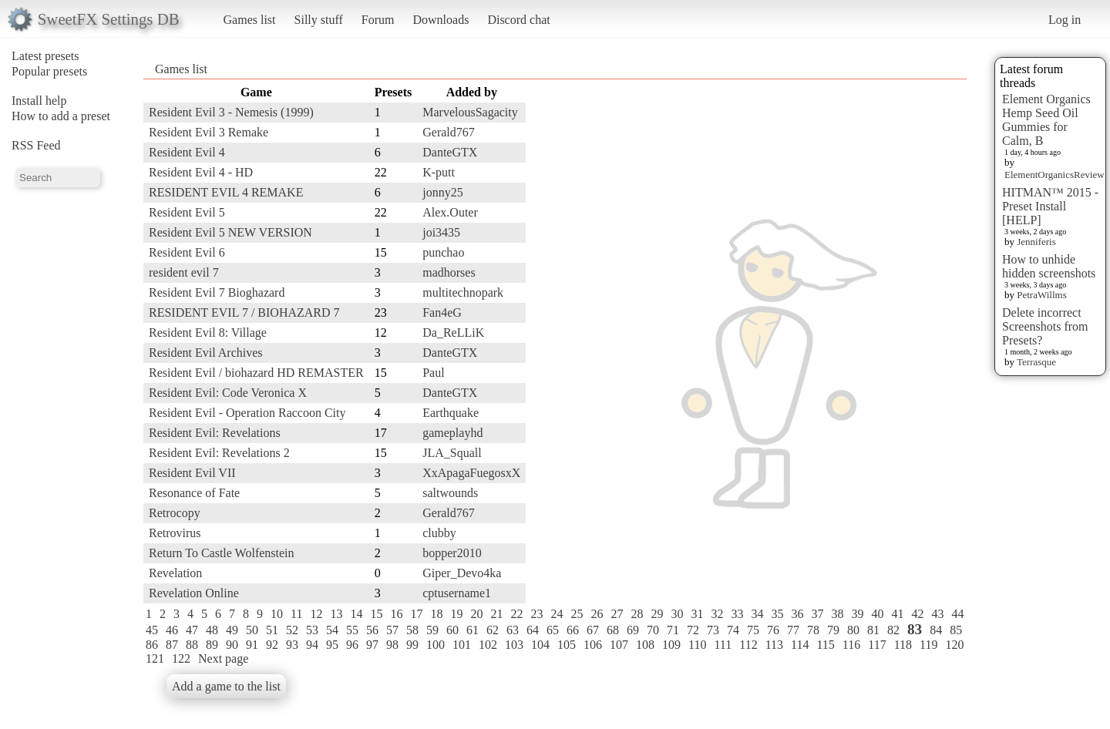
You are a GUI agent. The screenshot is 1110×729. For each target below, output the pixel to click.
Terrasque (1036, 362)
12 (316, 613)
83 (914, 629)
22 (516, 613)
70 (653, 630)
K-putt (438, 172)
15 (376, 613)
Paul (433, 372)
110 (697, 644)
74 (733, 630)
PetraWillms (1041, 295)
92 (272, 644)
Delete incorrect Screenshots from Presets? (1045, 326)
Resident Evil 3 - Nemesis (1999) (231, 112)
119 (928, 644)
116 (851, 644)
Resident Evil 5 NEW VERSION (230, 232)
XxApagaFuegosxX (471, 472)
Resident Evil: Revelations (215, 432)
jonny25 (442, 192)
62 (492, 630)
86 (152, 644)
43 (937, 613)
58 (412, 630)
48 (212, 630)
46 (172, 630)
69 (633, 630)
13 (336, 613)
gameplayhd (452, 432)
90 (232, 644)
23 (536, 613)
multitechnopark (462, 292)
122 (181, 658)
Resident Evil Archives (206, 352)
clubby (439, 532)
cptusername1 (456, 593)
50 (252, 630)
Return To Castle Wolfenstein (221, 552)
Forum (378, 19)
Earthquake (450, 412)
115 (825, 644)
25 (576, 613)
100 (435, 644)
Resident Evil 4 (187, 152)
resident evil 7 (184, 272)
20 (476, 613)
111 (723, 644)
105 (566, 644)
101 (461, 644)
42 (917, 613)
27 (616, 613)
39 (857, 613)
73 (713, 630)
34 (757, 613)
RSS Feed (36, 145)
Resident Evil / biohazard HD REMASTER (256, 372)
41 (897, 613)
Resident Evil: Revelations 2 (219, 452)
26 (596, 613)
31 (697, 613)
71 (673, 630)
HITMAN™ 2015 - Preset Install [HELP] (1050, 206)
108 (645, 644)
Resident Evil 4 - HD (201, 172)
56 (372, 630)
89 (212, 644)
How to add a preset (61, 116)
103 (514, 644)
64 (532, 630)
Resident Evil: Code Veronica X (228, 392)
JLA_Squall (451, 452)
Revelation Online (194, 593)
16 (396, 613)
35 (777, 613)
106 (593, 644)
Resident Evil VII (192, 472)
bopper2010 (451, 552)
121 (155, 658)
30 (677, 613)
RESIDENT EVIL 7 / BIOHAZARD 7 (244, 312)
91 (252, 644)
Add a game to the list (226, 686)
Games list (250, 19)
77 (793, 630)
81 (873, 630)
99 (412, 644)
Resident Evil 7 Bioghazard (216, 292)
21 (496, 613)
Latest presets (45, 55)
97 (372, 644)
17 (416, 613)
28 (637, 613)
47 (192, 630)
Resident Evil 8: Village (208, 332)
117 (877, 644)
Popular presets (49, 71)
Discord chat (518, 19)
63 (512, 630)
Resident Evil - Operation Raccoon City (247, 412)
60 (452, 630)
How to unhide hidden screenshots (1048, 266)
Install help (39, 100)
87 (172, 644)
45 (152, 630)
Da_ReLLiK (453, 332)
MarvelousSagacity (470, 112)
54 (332, 630)
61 (472, 630)
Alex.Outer (450, 212)
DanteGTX (449, 152)
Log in (1064, 19)
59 (432, 630)
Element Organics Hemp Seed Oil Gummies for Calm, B (1046, 119)
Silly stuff (318, 19)
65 (553, 630)
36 (797, 613)
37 (817, 613)
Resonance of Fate (194, 492)
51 (272, 630)
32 (717, 613)
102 (488, 644)
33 (737, 613)
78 (813, 630)
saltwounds (450, 492)
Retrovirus (175, 532)
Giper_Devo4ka (461, 573)
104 (540, 644)
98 (392, 644)
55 (352, 630)
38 (837, 613)
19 (456, 613)
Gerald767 (448, 132)
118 (903, 644)
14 (356, 613)
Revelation (175, 573)
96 (352, 644)
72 (693, 630)
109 (671, 644)
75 (753, 630)
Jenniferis (1036, 241)
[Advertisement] (905, 313)
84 (936, 630)
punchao (443, 252)
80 (853, 630)
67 (593, 630)
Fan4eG (442, 312)
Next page (223, 658)
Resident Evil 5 (187, 212)
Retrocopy (174, 512)
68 (613, 630)
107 (619, 644)
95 (332, 644)
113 (774, 644)
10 (277, 613)
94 (312, 644)
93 (292, 644)
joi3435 (441, 232)
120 (954, 644)
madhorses (448, 272)
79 (833, 630)
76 (773, 630)
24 (556, 613)
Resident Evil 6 (187, 252)
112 (748, 644)
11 (296, 613)
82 (893, 630)
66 (573, 630)
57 (392, 630)
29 (657, 613)
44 (957, 613)
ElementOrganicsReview (1054, 174)
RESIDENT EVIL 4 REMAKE (226, 192)
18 (436, 613)
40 (877, 613)
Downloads (440, 19)
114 (800, 644)
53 (312, 630)
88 (192, 644)
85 (956, 630)
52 (292, 630)
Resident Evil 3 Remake (208, 132)
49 (232, 630)
